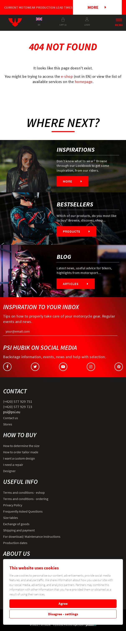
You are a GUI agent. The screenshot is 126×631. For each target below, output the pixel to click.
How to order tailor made (20, 452)
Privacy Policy (12, 505)
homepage (84, 81)
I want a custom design (19, 458)
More (97, 7)
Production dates (15, 543)
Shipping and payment (19, 530)
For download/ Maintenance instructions (31, 536)
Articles (75, 284)
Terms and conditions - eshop (24, 492)
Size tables (10, 518)
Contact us (10, 418)
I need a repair (13, 465)
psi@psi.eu (11, 411)
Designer (9, 471)
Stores (7, 424)
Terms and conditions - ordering (25, 499)
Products (76, 231)
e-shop (67, 76)
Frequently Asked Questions (23, 511)
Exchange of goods (16, 524)
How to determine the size (21, 446)
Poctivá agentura (74, 624)
